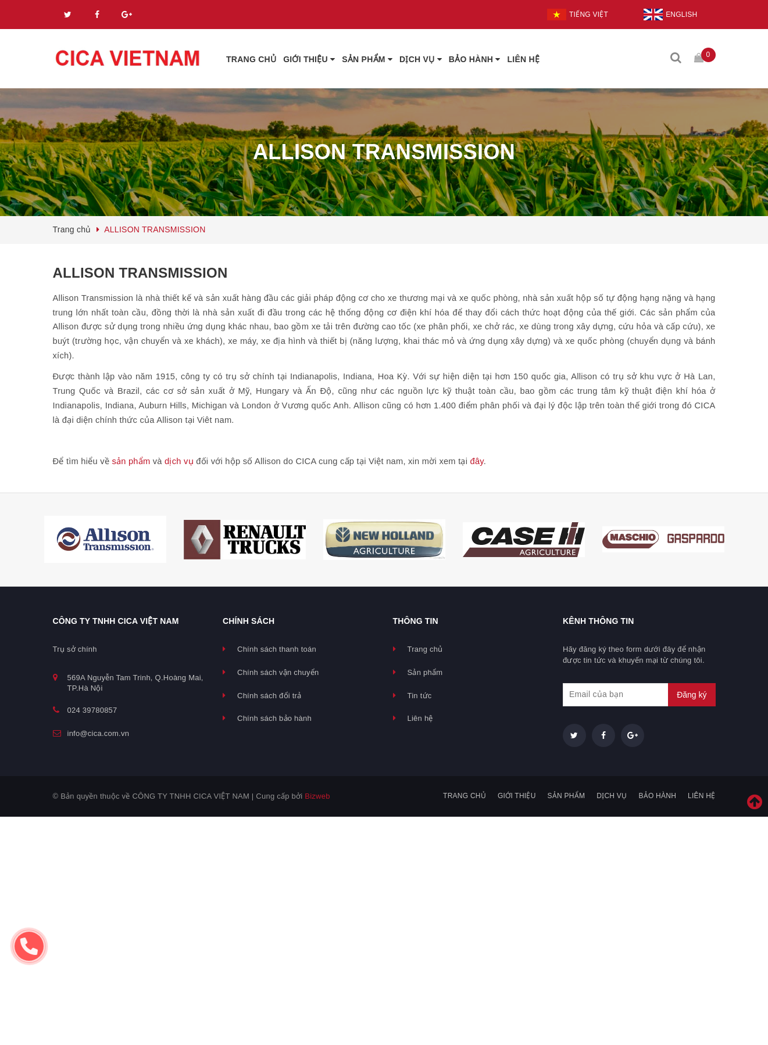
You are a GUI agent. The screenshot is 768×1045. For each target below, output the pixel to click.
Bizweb (317, 796)
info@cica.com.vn (98, 733)
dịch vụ (179, 461)
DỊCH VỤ (420, 59)
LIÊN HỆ (524, 59)
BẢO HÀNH (475, 59)
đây (477, 461)
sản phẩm (131, 461)
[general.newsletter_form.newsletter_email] (639, 694)
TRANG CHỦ (251, 59)
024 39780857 (92, 710)
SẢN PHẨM (367, 59)
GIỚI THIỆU (309, 59)
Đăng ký (691, 694)
